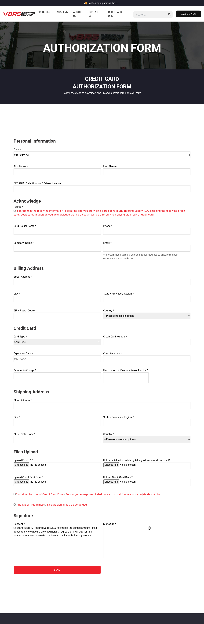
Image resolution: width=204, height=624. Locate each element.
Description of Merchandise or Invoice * (126, 376)
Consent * (57, 529)
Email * (146, 245)
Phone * (146, 228)
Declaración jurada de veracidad (67, 504)
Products (43, 12)
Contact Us (94, 14)
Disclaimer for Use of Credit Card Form (40, 494)
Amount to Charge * (57, 373)
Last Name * (146, 169)
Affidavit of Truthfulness (30, 504)
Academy (62, 12)
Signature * (109, 524)
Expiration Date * (57, 356)
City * (57, 296)
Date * (102, 152)
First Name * (57, 169)
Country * (146, 313)
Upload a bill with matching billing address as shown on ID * (146, 462)
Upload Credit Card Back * (146, 479)
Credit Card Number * (146, 339)
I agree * (102, 210)
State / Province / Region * (146, 296)
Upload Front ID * (57, 462)
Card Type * (57, 339)
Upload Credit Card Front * (57, 479)
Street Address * (102, 279)
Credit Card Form (114, 14)
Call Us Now (188, 13)
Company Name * (57, 245)
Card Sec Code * (146, 356)
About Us (77, 14)
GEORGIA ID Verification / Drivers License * (102, 186)
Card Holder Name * (57, 228)
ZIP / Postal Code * (57, 313)
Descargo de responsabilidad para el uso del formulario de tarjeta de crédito (113, 494)
